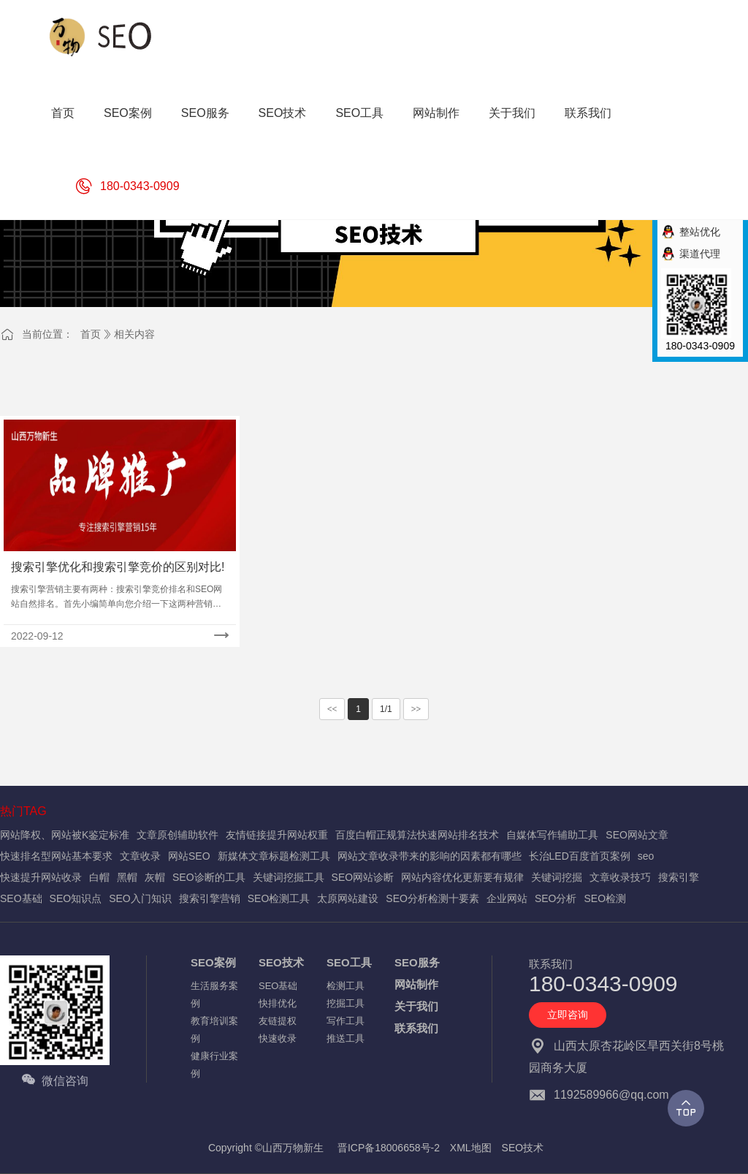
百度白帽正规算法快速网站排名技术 (417, 835)
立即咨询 (567, 1014)
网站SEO (189, 856)
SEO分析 (556, 898)
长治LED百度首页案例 (579, 856)
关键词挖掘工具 (288, 877)
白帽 (99, 877)
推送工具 (346, 1038)
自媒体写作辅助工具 (552, 835)
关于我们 (416, 1006)
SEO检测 (605, 898)
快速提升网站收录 (41, 877)
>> (416, 709)
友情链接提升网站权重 (277, 835)
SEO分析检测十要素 (432, 898)
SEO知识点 (76, 898)
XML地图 (471, 1148)
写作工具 (346, 1020)
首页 (90, 334)
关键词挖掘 (556, 877)
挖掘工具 (346, 1003)
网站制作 (416, 984)
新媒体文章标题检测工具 (274, 856)
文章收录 (140, 856)
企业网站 (506, 898)
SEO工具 (349, 962)
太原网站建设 (347, 898)
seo (646, 856)
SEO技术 (281, 962)
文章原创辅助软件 (177, 835)
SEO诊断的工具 (208, 877)
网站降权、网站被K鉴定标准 (64, 835)
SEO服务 (417, 962)
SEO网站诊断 (363, 877)
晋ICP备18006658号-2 (388, 1148)
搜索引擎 (678, 877)
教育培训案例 (214, 1029)
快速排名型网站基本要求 (56, 856)
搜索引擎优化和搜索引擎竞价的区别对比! (117, 567)
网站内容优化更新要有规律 (462, 877)
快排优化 (278, 1003)
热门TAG (23, 811)
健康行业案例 (214, 1064)
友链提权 (278, 1020)
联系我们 (416, 1028)
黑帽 (127, 877)
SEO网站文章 (637, 835)
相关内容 (134, 334)
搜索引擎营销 (209, 898)
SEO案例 (213, 962)
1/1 (386, 709)
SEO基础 (21, 898)
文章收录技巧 (620, 877)
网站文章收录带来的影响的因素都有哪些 (429, 856)
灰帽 (155, 877)
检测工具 (346, 985)
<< (332, 709)
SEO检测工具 (279, 898)
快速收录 (278, 1038)
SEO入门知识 (140, 898)
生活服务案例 (214, 994)
